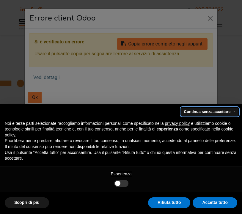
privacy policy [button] (177, 123)
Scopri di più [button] (27, 202)
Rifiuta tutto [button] (169, 202)
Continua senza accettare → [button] (209, 111)
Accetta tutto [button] (215, 202)
